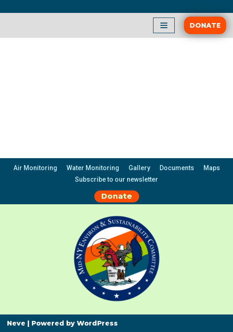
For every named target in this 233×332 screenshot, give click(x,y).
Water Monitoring (93, 168)
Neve (16, 323)
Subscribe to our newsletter (116, 179)
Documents (176, 168)
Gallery (139, 168)
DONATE (205, 25)
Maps (211, 168)
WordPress (97, 323)
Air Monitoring (35, 168)
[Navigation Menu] (164, 25)
